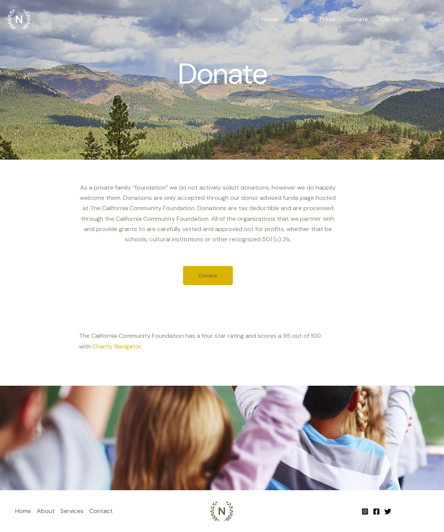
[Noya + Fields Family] (19, 19)
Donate (357, 19)
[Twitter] (387, 511)
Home (270, 19)
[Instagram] (365, 511)
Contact (392, 19)
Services (72, 511)
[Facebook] (376, 511)
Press (327, 19)
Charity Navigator (116, 346)
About (299, 19)
